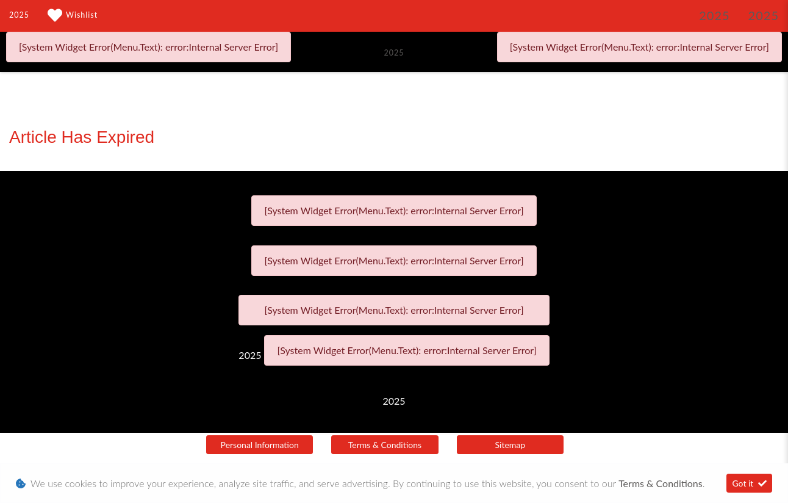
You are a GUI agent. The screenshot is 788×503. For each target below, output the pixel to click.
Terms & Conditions (384, 445)
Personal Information (260, 445)
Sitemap (510, 445)
